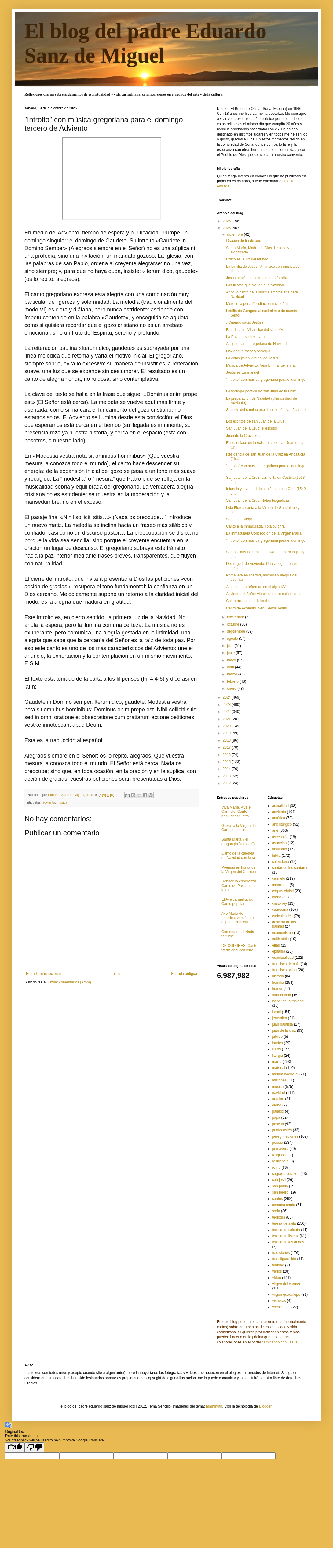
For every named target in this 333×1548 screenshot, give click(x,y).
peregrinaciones (285, 1136)
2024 (227, 697)
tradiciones (281, 1253)
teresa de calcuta (286, 1230)
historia (278, 976)
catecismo (280, 885)
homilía (278, 982)
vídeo (276, 1278)
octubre (233, 624)
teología (278, 1217)
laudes (277, 1043)
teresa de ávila (284, 1223)
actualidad (280, 806)
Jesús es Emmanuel (242, 372)
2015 (227, 762)
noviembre (236, 617)
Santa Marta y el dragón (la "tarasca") (238, 841)
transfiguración (284, 1259)
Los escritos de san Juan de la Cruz (255, 421)
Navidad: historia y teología (248, 351)
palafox (278, 1111)
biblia (276, 855)
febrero (233, 681)
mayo (232, 660)
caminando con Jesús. (280, 1342)
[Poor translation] (34, 1447)
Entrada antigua (184, 974)
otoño (276, 1105)
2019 (227, 733)
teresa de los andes (288, 1242)
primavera (280, 1148)
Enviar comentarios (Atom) (69, 982)
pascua (278, 1124)
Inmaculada (281, 995)
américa (278, 818)
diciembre (235, 234)
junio (231, 653)
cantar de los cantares (290, 868)
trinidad (278, 1265)
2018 (227, 740)
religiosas (280, 1155)
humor (277, 989)
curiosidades (282, 916)
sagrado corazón (285, 1174)
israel (276, 1012)
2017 (227, 747)
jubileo (277, 1036)
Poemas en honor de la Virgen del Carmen (238, 869)
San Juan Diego (239, 519)
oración (278, 1099)
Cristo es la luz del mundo (247, 259)
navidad (278, 1093)
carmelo (278, 878)
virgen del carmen (286, 1284)
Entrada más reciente (43, 974)
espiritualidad (283, 957)
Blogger (265, 1406)
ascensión (280, 837)
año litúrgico (282, 824)
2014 (227, 769)
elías (276, 945)
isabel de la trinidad (288, 1001)
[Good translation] (15, 1447)
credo (276, 897)
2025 (227, 228)
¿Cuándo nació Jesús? (245, 322)
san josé (279, 1180)
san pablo (280, 1186)
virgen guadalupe (286, 1294)
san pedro (280, 1192)
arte (275, 830)
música (62, 802)
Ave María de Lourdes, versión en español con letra (237, 918)
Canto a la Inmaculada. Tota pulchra (255, 526)
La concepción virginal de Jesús (252, 358)
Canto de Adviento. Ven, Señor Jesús (256, 608)
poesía (277, 1142)
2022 (227, 712)
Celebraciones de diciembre (249, 601)
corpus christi (283, 891)
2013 (227, 776)
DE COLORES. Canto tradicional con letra (239, 947)
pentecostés (282, 1130)
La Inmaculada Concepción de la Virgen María (264, 533)
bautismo (279, 849)
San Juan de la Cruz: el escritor (251, 428)
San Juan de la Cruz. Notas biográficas (258, 500)
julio (231, 646)
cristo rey (279, 903)
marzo (232, 674)
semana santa (283, 1205)
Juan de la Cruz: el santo (246, 436)
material (278, 1068)
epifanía (278, 951)
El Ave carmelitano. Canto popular (237, 901)
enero (232, 688)
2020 (227, 726)
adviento (48, 802)
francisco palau (284, 970)
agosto (233, 638)
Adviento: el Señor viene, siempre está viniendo (264, 594)
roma (276, 1167)
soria (276, 1211)
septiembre (236, 631)
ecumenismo (282, 933)
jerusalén (279, 1018)
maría (277, 1061)
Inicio (116, 974)
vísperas (279, 1301)
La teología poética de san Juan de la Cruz (261, 391)
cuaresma (280, 909)
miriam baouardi (285, 1074)
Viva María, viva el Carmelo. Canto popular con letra (236, 811)
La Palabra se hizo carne (246, 337)
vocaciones (281, 1307)
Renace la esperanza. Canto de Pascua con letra (239, 885)
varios (277, 1271)
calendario (280, 861)
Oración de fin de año (243, 240)
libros (276, 1049)
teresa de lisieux (285, 1236)
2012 (227, 783)
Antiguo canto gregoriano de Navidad (256, 344)
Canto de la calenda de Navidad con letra (238, 855)
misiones (279, 1080)
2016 (227, 755)
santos (277, 1199)
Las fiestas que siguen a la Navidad (255, 285)
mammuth (214, 1406)
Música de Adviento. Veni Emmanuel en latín (262, 365)
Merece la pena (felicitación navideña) (257, 304)
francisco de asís (286, 964)
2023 (227, 705)
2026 (227, 221)
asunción (279, 843)
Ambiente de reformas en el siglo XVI (256, 587)
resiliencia (280, 1161)
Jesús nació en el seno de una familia (256, 278)
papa (276, 1117)
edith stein (280, 939)
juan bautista (282, 1024)
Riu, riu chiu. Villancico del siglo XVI (255, 330)
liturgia (277, 1055)
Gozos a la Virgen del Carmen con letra (239, 827)
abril (231, 667)
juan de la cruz (284, 1030)
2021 (227, 719)
